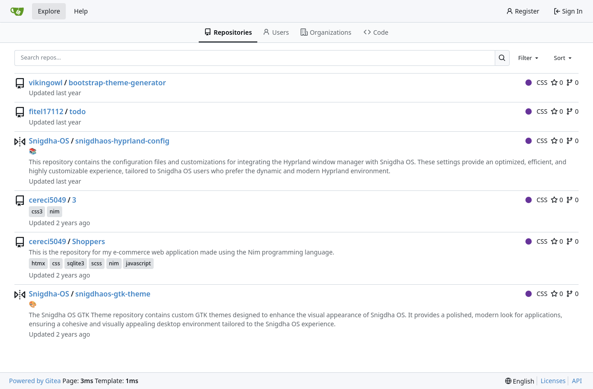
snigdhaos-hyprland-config (122, 140)
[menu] (519, 381)
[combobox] (529, 57)
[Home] (17, 11)
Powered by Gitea (35, 380)
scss (96, 263)
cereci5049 (47, 199)
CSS (536, 82)
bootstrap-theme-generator (117, 82)
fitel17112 (46, 111)
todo (77, 111)
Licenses (553, 380)
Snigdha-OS (49, 140)
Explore (49, 11)
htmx (38, 263)
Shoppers (88, 241)
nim (54, 211)
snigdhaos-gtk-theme (113, 293)
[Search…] (502, 58)
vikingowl (46, 82)
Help (81, 11)
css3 (37, 211)
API (577, 380)
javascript (138, 263)
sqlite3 (75, 263)
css (56, 263)
